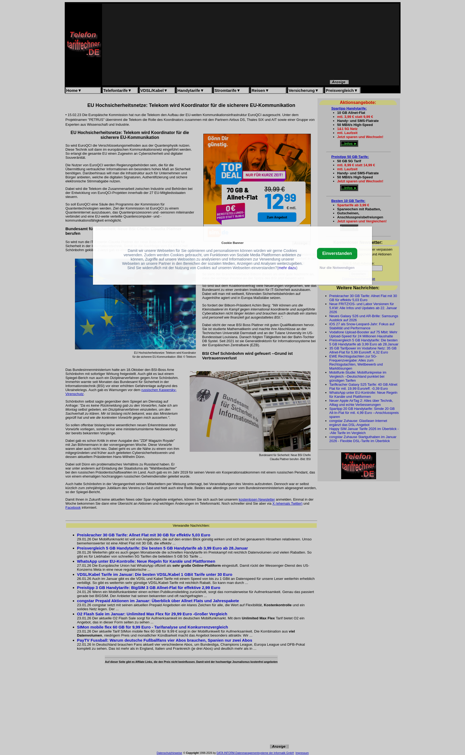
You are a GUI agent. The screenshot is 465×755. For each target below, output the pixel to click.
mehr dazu (287, 268)
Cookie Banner (232, 242)
